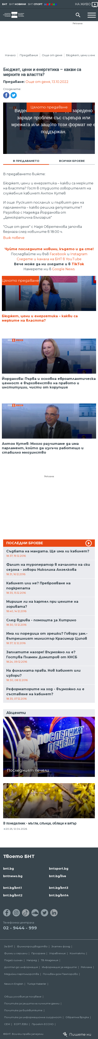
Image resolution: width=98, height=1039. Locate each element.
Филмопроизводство (32, 946)
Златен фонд (61, 946)
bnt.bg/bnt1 (12, 888)
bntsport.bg (58, 868)
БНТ (4, 4)
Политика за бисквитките (23, 1010)
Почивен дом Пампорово (60, 974)
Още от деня (52, 55)
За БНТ (8, 946)
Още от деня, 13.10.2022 (47, 82)
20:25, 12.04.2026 (16, 828)
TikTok (78, 264)
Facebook (58, 254)
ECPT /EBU (21, 1024)
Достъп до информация (21, 967)
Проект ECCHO (43, 1024)
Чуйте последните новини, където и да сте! (49, 249)
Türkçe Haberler (36, 983)
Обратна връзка (77, 1017)
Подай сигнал (13, 960)
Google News (63, 269)
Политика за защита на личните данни (31, 1003)
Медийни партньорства (21, 974)
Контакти (77, 953)
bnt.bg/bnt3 (58, 888)
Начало (10, 55)
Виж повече (13, 238)
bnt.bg (8, 868)
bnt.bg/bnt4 (59, 895)
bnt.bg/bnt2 (12, 895)
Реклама (78, 23)
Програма (38, 953)
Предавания (29, 55)
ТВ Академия (49, 960)
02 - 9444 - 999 (20, 927)
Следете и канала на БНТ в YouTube (49, 259)
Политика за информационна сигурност (33, 1017)
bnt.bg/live (57, 876)
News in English (13, 983)
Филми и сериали (15, 953)
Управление (57, 953)
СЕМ (7, 1024)
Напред (32, 960)
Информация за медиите (59, 967)
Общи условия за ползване (22, 996)
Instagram (78, 254)
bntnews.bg (12, 876)
